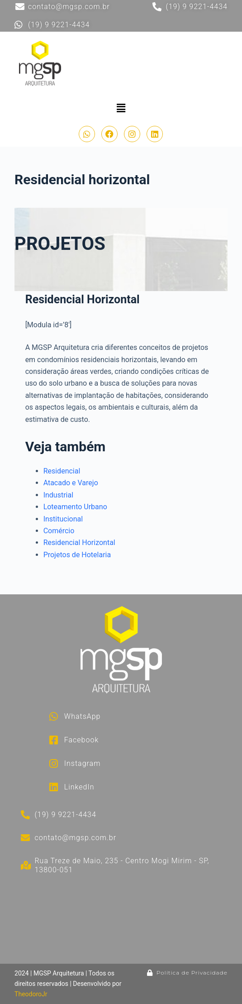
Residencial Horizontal (79, 542)
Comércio (59, 530)
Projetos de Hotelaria (77, 554)
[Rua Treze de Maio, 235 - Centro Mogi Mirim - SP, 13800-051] (155, 921)
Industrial (58, 495)
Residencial (62, 471)
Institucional (63, 519)
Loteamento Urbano (75, 506)
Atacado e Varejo (70, 482)
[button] (120, 108)
